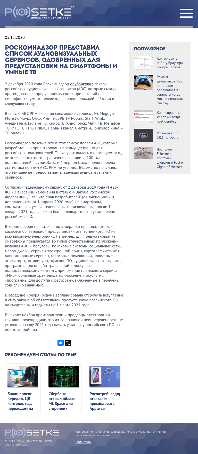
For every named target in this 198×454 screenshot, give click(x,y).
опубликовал (81, 83)
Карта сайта (83, 442)
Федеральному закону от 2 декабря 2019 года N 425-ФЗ (61, 189)
